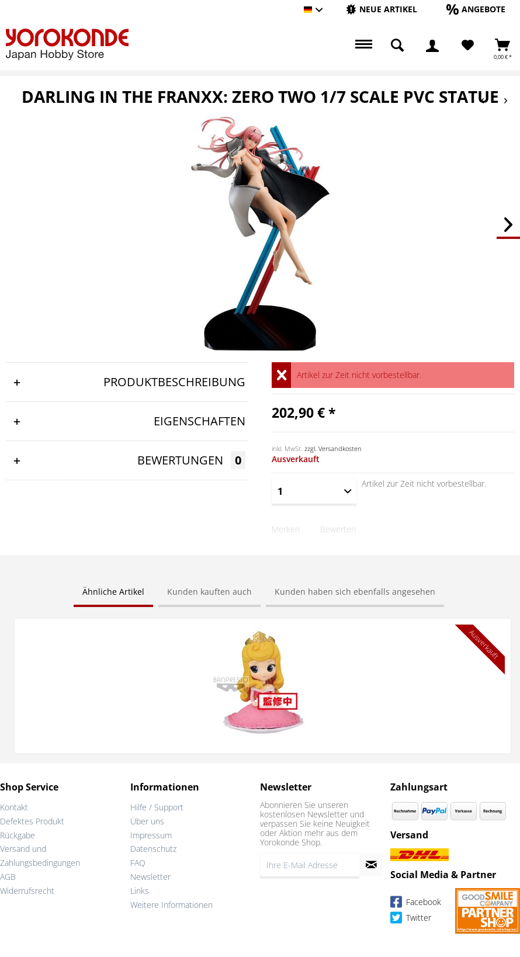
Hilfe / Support (156, 807)
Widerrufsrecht (27, 890)
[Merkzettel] (467, 45)
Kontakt (14, 807)
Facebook (415, 903)
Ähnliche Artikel (113, 591)
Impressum (151, 835)
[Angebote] (476, 9)
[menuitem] (381, 9)
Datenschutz (153, 848)
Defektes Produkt (32, 821)
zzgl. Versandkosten (333, 448)
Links (139, 890)
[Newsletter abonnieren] (371, 864)
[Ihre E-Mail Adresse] (309, 864)
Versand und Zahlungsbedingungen (40, 855)
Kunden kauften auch (209, 591)
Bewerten (338, 529)
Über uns (147, 821)
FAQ (137, 862)
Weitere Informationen (171, 904)
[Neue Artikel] (381, 9)
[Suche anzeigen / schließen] (397, 45)
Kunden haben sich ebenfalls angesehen (355, 591)
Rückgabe (17, 835)
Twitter (410, 919)
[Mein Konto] (432, 45)
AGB (8, 876)
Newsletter (150, 876)
